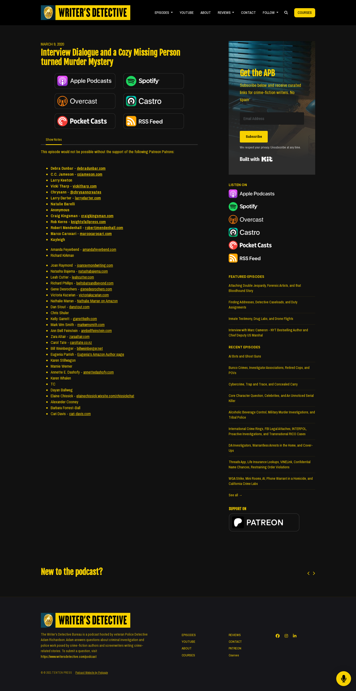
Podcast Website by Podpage (91, 673)
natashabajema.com (93, 271)
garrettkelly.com (85, 318)
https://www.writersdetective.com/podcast (68, 656)
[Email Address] (272, 118)
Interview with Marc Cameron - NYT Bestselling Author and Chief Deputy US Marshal (268, 332)
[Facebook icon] (278, 636)
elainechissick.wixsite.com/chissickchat (105, 396)
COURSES (188, 655)
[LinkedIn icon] (294, 636)
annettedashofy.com (98, 372)
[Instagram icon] (286, 636)
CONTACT (248, 12)
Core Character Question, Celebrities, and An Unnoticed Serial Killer (271, 398)
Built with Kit (256, 159)
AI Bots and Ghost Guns (245, 356)
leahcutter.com (83, 277)
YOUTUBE (187, 12)
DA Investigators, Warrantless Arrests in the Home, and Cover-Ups (271, 448)
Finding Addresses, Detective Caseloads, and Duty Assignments (263, 305)
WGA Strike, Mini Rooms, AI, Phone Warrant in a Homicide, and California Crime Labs (271, 481)
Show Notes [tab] (54, 139)
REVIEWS (224, 12)
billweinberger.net (90, 348)
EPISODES (162, 12)
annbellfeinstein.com (96, 330)
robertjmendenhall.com (104, 227)
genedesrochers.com (96, 289)
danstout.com (79, 307)
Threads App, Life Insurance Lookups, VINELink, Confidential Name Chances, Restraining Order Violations (270, 464)
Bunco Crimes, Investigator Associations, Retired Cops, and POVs (269, 370)
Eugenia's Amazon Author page (100, 354)
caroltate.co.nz (81, 342)
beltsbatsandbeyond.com (94, 283)
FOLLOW (269, 12)
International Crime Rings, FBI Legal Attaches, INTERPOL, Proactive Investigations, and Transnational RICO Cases (268, 431)
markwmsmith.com (91, 324)
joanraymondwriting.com (95, 265)
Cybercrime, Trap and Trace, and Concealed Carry (263, 384)
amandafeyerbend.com (99, 249)
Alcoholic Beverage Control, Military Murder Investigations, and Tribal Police (272, 415)
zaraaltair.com (79, 336)
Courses (305, 12)
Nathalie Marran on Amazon (97, 301)
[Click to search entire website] (286, 12)
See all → (235, 495)
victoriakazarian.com (94, 295)
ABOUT (205, 12)
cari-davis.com (80, 413)
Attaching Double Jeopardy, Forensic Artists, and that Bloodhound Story (265, 288)
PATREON (235, 648)
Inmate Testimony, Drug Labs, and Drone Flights (261, 318)
